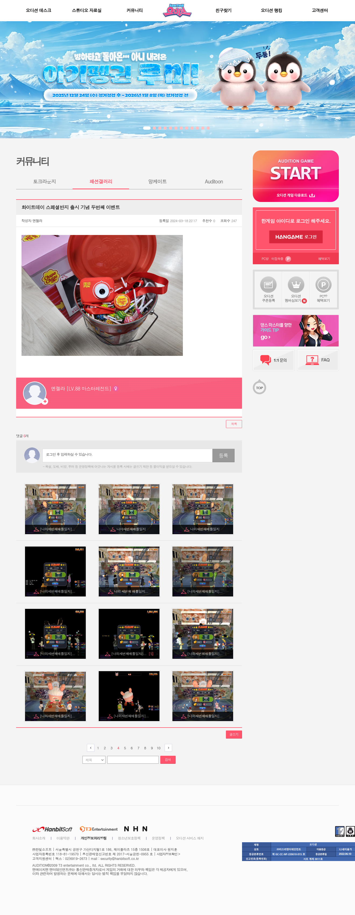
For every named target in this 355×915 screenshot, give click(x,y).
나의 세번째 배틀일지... (131, 591)
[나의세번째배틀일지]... (58, 528)
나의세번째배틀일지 (132, 528)
